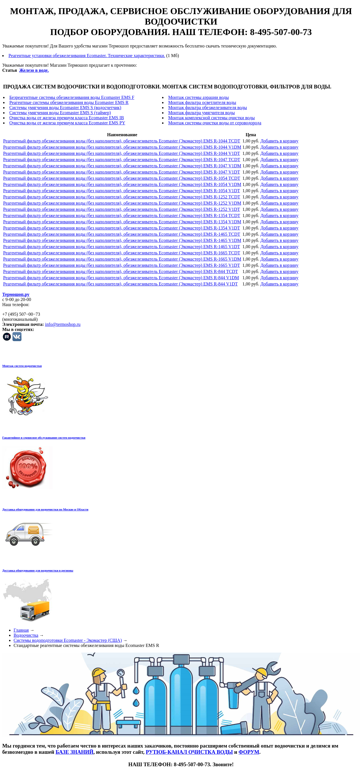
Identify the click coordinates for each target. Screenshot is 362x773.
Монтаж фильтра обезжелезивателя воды (207, 107)
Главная (21, 630)
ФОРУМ (249, 752)
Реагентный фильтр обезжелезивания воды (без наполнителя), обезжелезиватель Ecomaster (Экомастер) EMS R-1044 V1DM (122, 147)
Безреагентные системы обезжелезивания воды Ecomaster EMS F (71, 97)
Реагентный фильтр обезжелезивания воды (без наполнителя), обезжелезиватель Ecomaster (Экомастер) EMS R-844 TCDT (120, 271)
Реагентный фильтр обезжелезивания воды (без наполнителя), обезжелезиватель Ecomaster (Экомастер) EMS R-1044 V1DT (121, 153)
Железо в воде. (34, 70)
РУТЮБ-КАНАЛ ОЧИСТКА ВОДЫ (189, 752)
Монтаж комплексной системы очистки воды (211, 117)
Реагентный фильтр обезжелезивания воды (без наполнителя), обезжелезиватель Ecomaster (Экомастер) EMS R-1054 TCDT (121, 178)
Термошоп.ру (15, 294)
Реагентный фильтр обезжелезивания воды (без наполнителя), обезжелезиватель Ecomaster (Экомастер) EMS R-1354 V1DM (122, 221)
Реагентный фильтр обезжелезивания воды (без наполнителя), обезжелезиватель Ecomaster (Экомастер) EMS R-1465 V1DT (121, 246)
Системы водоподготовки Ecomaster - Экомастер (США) (68, 640)
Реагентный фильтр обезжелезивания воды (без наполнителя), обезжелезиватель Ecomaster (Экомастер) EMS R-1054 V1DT (121, 190)
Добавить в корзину (279, 140)
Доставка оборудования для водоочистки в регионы (37, 570)
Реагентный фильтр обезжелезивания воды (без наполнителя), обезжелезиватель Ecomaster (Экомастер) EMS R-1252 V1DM (122, 203)
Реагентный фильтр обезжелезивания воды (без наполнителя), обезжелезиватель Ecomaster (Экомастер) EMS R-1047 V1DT (121, 172)
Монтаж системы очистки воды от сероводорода (214, 122)
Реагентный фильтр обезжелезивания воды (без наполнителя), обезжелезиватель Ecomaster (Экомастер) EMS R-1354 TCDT (121, 215)
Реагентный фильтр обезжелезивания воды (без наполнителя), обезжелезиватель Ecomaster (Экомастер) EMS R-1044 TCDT (121, 140)
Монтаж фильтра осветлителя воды (202, 102)
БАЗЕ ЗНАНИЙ (74, 752)
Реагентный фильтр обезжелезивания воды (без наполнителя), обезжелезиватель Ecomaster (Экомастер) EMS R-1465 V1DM (122, 240)
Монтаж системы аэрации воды (198, 97)
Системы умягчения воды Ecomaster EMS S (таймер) (60, 112)
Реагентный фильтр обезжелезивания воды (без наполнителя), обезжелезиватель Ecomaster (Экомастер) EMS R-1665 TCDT (121, 252)
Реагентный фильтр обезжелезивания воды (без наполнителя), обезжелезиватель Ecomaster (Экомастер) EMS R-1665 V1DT (121, 265)
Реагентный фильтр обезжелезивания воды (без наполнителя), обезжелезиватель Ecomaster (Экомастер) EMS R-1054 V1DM (122, 184)
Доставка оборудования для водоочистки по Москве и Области (45, 509)
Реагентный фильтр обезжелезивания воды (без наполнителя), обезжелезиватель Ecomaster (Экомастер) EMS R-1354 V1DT (121, 228)
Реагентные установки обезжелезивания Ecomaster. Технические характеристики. (86, 55)
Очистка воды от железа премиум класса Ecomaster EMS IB (66, 117)
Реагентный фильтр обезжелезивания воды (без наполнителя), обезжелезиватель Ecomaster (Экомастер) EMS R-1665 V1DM (122, 259)
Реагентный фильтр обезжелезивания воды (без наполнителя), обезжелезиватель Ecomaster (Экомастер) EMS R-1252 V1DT (121, 209)
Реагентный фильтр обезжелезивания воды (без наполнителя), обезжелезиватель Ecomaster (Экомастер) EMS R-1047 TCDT (121, 159)
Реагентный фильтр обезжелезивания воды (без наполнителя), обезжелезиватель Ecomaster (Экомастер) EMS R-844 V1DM (121, 277)
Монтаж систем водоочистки (22, 365)
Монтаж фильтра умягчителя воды (201, 112)
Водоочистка (26, 635)
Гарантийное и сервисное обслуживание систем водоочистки (43, 437)
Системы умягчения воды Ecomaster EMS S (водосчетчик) (65, 107)
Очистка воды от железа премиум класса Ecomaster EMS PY (67, 122)
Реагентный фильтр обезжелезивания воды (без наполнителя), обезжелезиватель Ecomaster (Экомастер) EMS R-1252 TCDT (121, 196)
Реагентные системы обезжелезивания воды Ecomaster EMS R (69, 102)
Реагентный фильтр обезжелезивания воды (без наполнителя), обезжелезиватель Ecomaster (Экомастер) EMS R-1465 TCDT (121, 234)
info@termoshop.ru (62, 324)
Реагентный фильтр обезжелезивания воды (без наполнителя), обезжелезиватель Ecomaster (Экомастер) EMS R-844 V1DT (120, 284)
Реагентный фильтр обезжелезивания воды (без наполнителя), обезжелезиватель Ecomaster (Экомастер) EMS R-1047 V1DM (122, 165)
